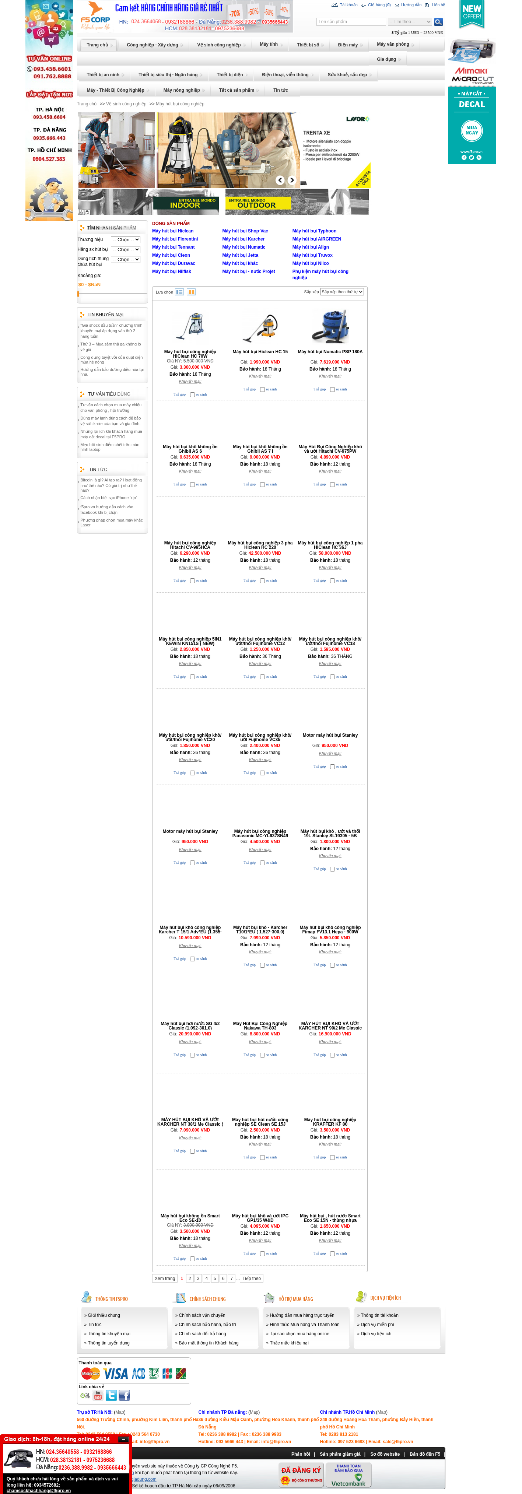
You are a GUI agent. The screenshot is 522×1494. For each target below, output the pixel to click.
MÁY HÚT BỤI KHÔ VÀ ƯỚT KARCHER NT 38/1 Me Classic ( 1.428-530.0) (190, 1124)
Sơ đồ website (385, 1454)
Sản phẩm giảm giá (340, 1454)
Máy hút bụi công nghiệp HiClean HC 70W (190, 354)
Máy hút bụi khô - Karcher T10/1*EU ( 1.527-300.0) (260, 929)
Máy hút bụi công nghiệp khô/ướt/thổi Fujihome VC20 (190, 737)
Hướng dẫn (407, 5)
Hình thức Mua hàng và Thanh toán (305, 1324)
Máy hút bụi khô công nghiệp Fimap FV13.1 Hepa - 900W (330, 929)
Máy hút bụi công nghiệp (180, 103)
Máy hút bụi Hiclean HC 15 (260, 351)
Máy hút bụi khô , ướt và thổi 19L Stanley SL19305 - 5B (330, 833)
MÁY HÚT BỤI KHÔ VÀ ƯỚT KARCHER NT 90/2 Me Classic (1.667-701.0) (330, 1028)
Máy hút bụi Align (310, 247)
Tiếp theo (251, 1278)
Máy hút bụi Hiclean (172, 231)
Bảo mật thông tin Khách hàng (209, 1343)
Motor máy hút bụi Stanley (330, 735)
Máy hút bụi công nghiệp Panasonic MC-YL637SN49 (260, 833)
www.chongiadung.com (133, 1479)
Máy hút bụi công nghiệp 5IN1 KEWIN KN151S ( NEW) (190, 641)
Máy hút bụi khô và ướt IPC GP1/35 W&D (260, 1218)
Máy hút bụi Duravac (173, 263)
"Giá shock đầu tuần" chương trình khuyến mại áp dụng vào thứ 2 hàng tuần (111, 331)
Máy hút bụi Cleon (171, 255)
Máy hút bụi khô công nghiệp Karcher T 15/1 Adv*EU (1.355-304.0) (190, 932)
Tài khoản (345, 5)
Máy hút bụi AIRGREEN (316, 239)
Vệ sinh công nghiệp (126, 103)
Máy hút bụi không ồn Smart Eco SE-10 (190, 1218)
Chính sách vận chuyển (202, 1315)
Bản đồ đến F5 (425, 1454)
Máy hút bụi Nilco (310, 263)
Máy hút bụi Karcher (243, 239)
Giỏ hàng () (375, 5)
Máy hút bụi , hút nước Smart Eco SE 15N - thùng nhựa (330, 1218)
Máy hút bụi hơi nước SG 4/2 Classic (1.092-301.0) (190, 1026)
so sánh (201, 394)
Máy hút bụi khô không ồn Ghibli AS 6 (190, 449)
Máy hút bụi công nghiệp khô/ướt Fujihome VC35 (260, 737)
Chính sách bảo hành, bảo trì (207, 1324)
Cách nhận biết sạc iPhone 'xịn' (108, 497)
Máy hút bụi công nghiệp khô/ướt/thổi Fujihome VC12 (260, 641)
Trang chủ (87, 103)
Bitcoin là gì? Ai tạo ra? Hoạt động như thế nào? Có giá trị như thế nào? (111, 485)
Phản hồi (300, 1454)
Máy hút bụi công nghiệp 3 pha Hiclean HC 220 (260, 545)
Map (119, 1412)
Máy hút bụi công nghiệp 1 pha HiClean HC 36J (330, 545)
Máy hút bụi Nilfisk (171, 271)
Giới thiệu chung (104, 1315)
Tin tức (95, 1324)
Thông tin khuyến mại (109, 1333)
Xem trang (165, 1278)
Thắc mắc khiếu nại (289, 1343)
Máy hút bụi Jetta (240, 255)
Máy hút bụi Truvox (312, 255)
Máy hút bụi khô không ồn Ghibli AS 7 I (260, 449)
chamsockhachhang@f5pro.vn (39, 1490)
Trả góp (180, 394)
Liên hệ (434, 5)
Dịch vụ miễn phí (377, 1324)
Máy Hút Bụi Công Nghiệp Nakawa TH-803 (260, 1026)
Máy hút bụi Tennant (173, 247)
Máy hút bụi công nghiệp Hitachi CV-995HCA (190, 545)
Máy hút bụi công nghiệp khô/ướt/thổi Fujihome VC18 (330, 641)
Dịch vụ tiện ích (376, 1333)
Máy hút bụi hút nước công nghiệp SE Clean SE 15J (260, 1122)
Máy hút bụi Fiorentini (175, 239)
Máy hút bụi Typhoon (314, 231)
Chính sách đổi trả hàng (202, 1333)
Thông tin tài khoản (380, 1315)
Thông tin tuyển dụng (109, 1343)
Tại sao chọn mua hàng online (299, 1333)
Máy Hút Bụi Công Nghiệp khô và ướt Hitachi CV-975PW (330, 449)
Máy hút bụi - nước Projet (248, 271)
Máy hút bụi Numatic (243, 247)
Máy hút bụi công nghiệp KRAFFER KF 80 (330, 1122)
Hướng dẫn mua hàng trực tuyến (302, 1315)
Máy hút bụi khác (240, 263)
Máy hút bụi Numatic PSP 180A (330, 351)
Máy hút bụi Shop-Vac (245, 231)
